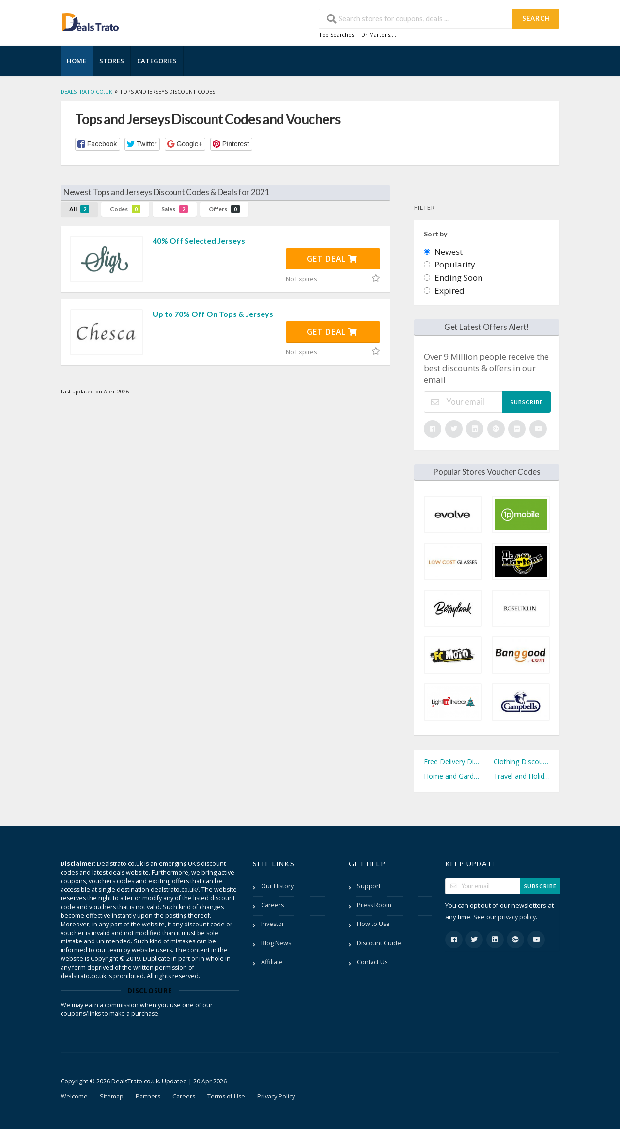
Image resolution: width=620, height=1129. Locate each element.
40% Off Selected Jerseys (199, 240)
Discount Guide (379, 943)
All (79, 209)
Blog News (276, 943)
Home (76, 60)
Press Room (374, 905)
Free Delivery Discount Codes (452, 761)
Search (536, 18)
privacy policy (517, 917)
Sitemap (112, 1096)
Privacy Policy (276, 1096)
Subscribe (527, 402)
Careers (272, 905)
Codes (125, 209)
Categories (157, 60)
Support (369, 886)
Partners (148, 1096)
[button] (97, 144)
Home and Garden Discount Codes (452, 776)
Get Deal (332, 258)
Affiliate (272, 962)
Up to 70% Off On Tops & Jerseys (213, 313)
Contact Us (372, 962)
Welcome (74, 1096)
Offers (224, 209)
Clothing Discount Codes (522, 761)
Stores (111, 60)
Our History (277, 886)
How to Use (373, 924)
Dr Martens (375, 34)
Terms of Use (226, 1096)
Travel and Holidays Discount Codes (522, 776)
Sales (174, 209)
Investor (272, 924)
